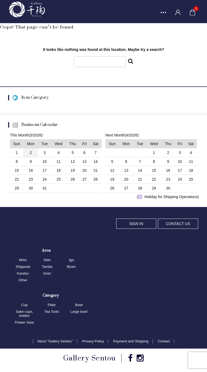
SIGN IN (136, 224)
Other (23, 280)
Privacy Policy (93, 341)
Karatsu (23, 274)
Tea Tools (51, 312)
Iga (71, 260)
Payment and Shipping (131, 341)
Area (46, 251)
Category (51, 295)
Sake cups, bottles (24, 314)
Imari (47, 274)
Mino (23, 260)
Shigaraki (23, 267)
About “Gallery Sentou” (55, 341)
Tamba (47, 267)
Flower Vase (24, 323)
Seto (47, 260)
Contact (164, 341)
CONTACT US (178, 224)
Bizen (71, 267)
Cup (24, 305)
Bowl (79, 305)
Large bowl (79, 312)
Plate (52, 305)
